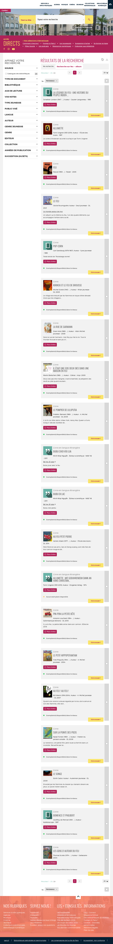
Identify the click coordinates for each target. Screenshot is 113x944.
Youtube (33, 918)
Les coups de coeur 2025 (67, 923)
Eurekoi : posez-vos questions (42, 925)
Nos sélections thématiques (68, 918)
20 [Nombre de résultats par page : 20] (105, 72)
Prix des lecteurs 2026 (66, 920)
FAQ (85, 913)
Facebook (34, 913)
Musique (7, 918)
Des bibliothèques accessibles (96, 918)
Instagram (34, 915)
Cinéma (6, 920)
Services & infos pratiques (14, 913)
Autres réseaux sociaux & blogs (43, 920)
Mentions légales (91, 928)
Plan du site (89, 930)
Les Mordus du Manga (66, 925)
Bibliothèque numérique (13, 928)
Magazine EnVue (91, 915)
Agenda (6, 915)
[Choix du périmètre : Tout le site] (27, 19)
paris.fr (6, 940)
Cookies (87, 923)
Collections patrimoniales (14, 925)
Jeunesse (7, 923)
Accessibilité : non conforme (94, 940)
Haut (78, 896)
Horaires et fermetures (66, 915)
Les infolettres (36, 923)
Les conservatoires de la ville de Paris (65, 940)
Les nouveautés (63, 913)
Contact (92, 913)
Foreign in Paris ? (91, 920)
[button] (110, 4)
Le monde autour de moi (53, 211)
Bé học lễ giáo (48, 462)
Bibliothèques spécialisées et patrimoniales (30, 940)
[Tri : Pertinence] (52, 81)
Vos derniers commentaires (68, 928)
